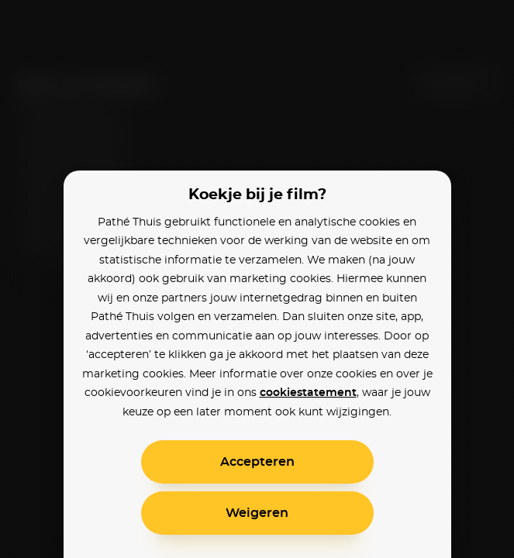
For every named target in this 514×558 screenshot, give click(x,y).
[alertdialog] (257, 279)
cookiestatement (308, 393)
